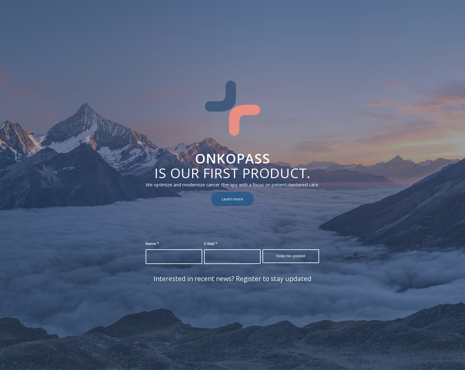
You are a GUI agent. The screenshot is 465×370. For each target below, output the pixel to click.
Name (152, 243)
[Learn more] (232, 199)
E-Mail (211, 243)
